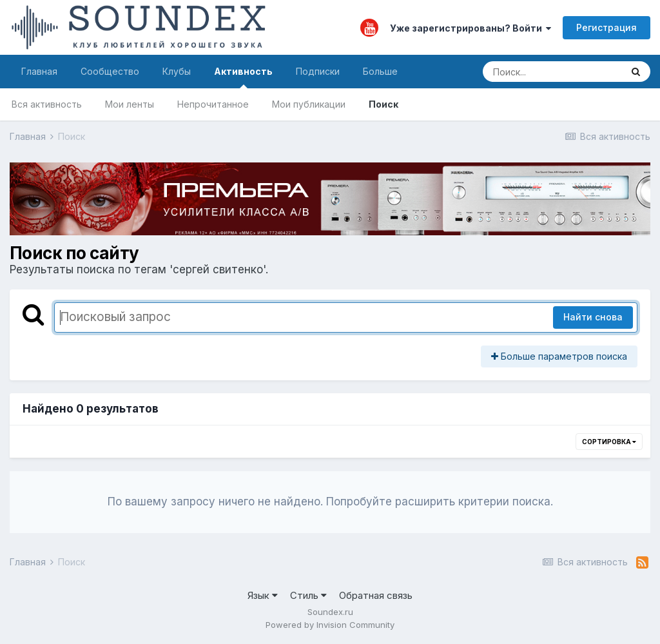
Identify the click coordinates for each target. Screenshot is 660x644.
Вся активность (47, 104)
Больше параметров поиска (559, 356)
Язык (263, 595)
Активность (243, 77)
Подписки (318, 71)
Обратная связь (375, 595)
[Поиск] (552, 71)
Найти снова (593, 316)
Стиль (308, 595)
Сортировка (609, 441)
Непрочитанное (213, 104)
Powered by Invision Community (330, 625)
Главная (39, 71)
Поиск (383, 104)
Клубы (176, 71)
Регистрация (606, 27)
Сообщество (110, 71)
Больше (380, 71)
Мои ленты (129, 104)
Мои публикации (308, 104)
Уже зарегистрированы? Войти (470, 28)
